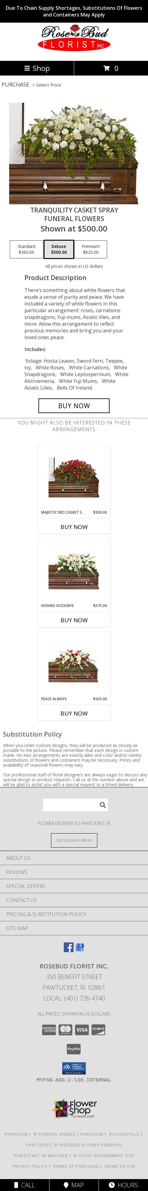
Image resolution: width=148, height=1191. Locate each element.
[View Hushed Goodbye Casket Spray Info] (74, 571)
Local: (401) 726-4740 (74, 998)
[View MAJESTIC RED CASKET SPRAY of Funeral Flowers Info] (74, 477)
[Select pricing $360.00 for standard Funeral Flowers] (26, 249)
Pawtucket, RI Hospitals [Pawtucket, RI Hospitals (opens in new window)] (110, 1134)
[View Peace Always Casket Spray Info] (74, 664)
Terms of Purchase (76, 1166)
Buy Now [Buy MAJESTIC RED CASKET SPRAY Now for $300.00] (74, 527)
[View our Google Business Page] (80, 950)
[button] (74, 1068)
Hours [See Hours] (123, 1185)
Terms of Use (120, 1166)
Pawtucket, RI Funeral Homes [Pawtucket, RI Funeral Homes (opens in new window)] (40, 1134)
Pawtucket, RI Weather (41, 1155)
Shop (37, 68)
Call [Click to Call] (24, 1185)
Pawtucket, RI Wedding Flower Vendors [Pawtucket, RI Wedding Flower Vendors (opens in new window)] (74, 1145)
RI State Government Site (103, 1155)
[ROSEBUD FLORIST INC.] (74, 52)
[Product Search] (75, 805)
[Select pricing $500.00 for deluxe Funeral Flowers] (59, 249)
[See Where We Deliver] (74, 840)
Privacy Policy (30, 1166)
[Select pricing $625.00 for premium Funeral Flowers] (91, 249)
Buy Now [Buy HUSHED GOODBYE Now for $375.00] (74, 620)
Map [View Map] (74, 1185)
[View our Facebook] (69, 950)
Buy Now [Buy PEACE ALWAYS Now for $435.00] (74, 713)
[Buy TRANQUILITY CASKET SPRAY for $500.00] (74, 405)
